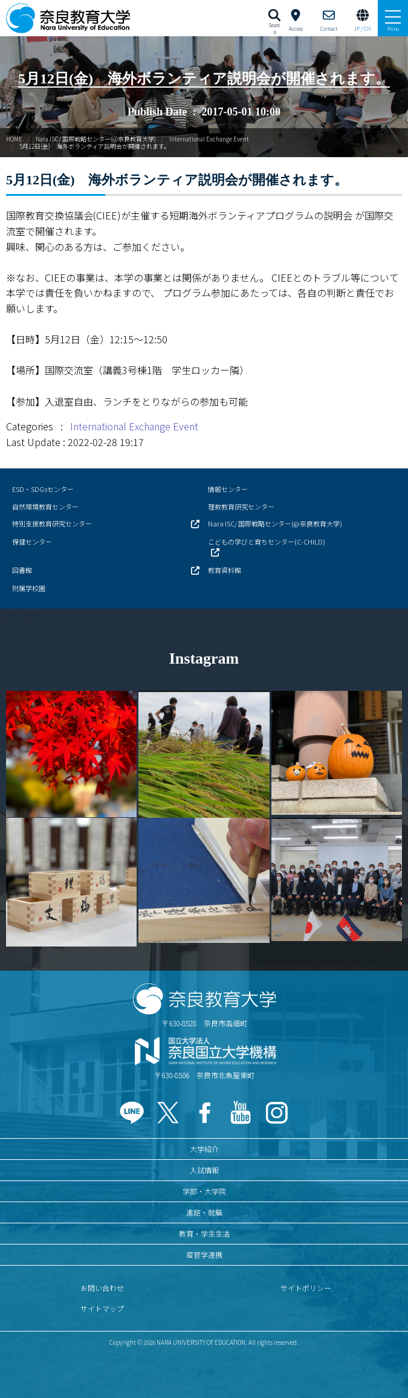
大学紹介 (204, 1149)
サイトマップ (102, 1308)
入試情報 (204, 1170)
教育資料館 (224, 570)
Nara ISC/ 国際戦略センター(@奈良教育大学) (96, 138)
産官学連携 (204, 1254)
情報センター (228, 489)
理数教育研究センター (241, 506)
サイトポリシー (305, 1288)
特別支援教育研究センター (52, 523)
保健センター (32, 541)
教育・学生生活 (204, 1233)
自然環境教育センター (45, 506)
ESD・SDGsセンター (43, 489)
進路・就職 (204, 1212)
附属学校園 (28, 588)
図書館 (22, 570)
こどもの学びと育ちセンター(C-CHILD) (266, 541)
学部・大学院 (204, 1191)
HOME (14, 138)
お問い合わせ (102, 1288)
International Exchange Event (209, 138)
